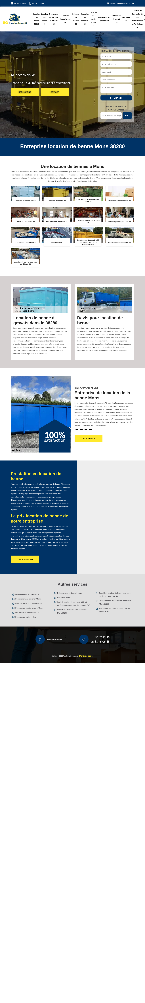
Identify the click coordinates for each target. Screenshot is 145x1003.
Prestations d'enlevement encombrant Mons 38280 (114, 610)
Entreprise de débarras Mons (27, 612)
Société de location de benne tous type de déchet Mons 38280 (115, 594)
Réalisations (25, 92)
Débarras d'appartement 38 (65, 19)
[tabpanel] (104, 409)
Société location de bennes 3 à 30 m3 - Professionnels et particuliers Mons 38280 (74, 603)
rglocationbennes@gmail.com (122, 3)
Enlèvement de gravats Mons (27, 594)
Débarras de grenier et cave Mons (29, 608)
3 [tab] (86, 429)
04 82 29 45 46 (20, 3)
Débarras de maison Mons (26, 617)
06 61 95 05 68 (38, 3)
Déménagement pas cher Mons (28, 599)
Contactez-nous (25, 559)
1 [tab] (76, 429)
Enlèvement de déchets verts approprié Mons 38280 (115, 602)
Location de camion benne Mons (28, 603)
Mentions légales (86, 656)
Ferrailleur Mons (64, 597)
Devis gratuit (88, 438)
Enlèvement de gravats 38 (116, 19)
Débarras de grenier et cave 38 (93, 19)
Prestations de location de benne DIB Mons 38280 (72, 611)
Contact (55, 92)
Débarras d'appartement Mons (69, 593)
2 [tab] (81, 429)
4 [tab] (90, 429)
